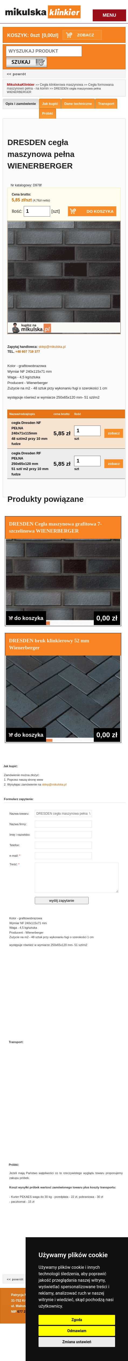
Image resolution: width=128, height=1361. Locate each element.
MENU (109, 15)
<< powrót (16, 74)
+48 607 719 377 (27, 352)
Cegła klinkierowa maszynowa (61, 85)
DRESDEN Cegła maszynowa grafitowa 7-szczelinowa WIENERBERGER (55, 527)
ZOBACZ (85, 35)
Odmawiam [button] (77, 1331)
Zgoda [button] (76, 1320)
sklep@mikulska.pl (52, 347)
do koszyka (26, 618)
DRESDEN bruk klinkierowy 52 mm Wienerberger (49, 644)
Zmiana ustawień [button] (76, 1342)
